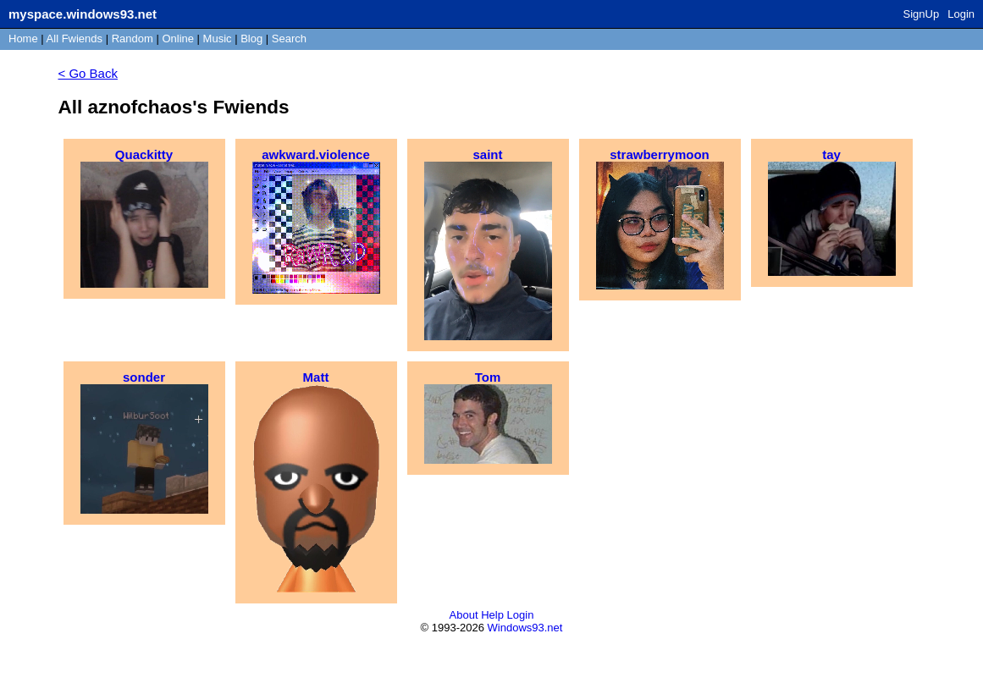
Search (289, 38)
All (74, 38)
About (464, 615)
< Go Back (88, 73)
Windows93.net (525, 627)
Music (217, 38)
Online (178, 38)
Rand (132, 38)
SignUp (921, 14)
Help (492, 615)
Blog (251, 38)
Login (961, 14)
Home (23, 38)
